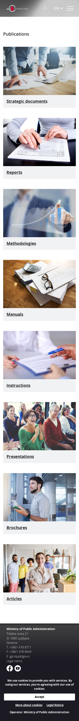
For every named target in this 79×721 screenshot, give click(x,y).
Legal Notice (55, 705)
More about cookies (28, 705)
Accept (39, 697)
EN (56, 8)
